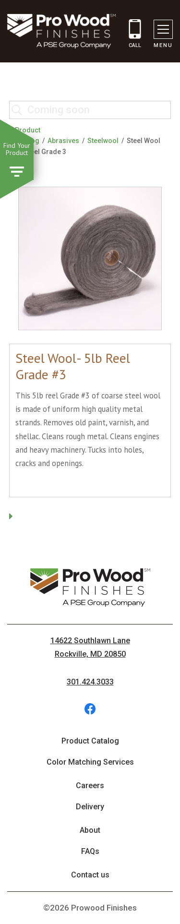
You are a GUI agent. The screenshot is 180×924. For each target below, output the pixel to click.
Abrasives (63, 140)
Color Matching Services (90, 762)
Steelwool (103, 140)
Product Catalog (90, 740)
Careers (90, 785)
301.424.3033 (90, 681)
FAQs (90, 851)
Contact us (90, 874)
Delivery (90, 806)
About (90, 830)
